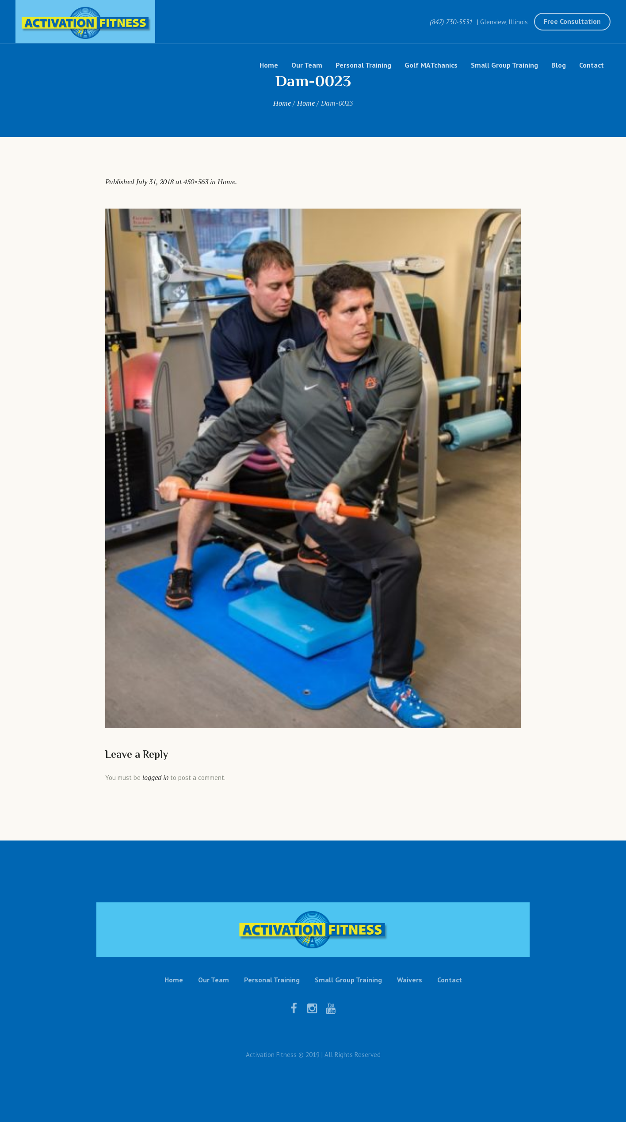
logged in (155, 777)
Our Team (213, 979)
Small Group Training (348, 979)
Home (282, 103)
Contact (449, 979)
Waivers (409, 979)
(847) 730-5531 (451, 21)
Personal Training (272, 979)
